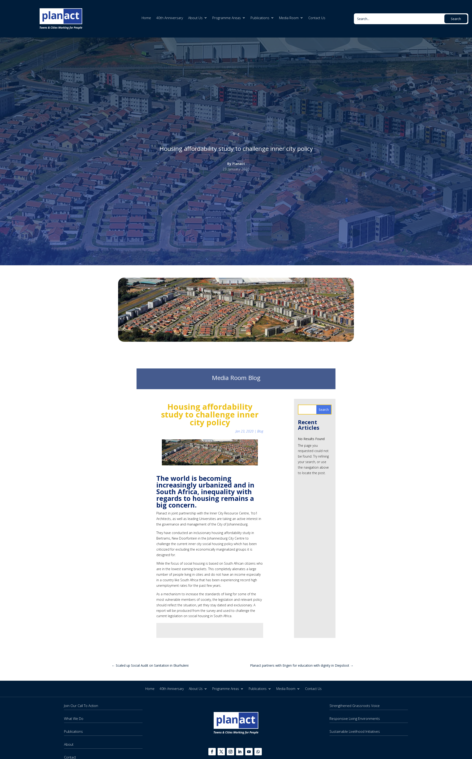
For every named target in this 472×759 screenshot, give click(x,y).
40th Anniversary (169, 18)
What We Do (73, 718)
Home (146, 18)
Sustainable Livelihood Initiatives (354, 731)
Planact (238, 163)
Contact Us (316, 18)
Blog (236, 133)
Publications (260, 18)
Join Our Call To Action (81, 705)
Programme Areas (226, 18)
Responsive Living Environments (354, 718)
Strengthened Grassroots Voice (354, 705)
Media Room (289, 18)
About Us (195, 18)
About (68, 744)
